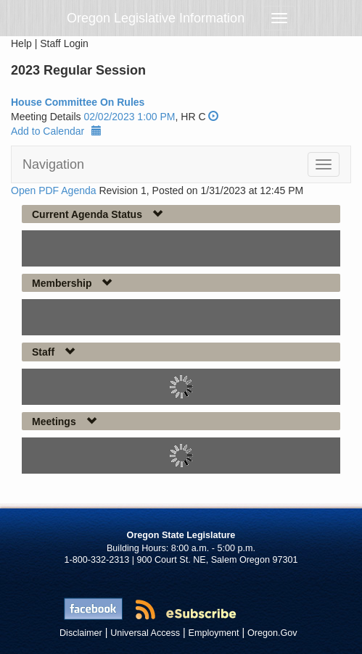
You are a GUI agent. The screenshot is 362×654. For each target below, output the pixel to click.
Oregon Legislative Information (155, 18)
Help (21, 43)
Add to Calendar (56, 131)
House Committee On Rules (77, 102)
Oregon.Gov (272, 633)
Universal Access (145, 633)
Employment (214, 633)
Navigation (53, 164)
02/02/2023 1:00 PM (129, 116)
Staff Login (64, 43)
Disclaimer (80, 633)
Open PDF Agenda (53, 190)
